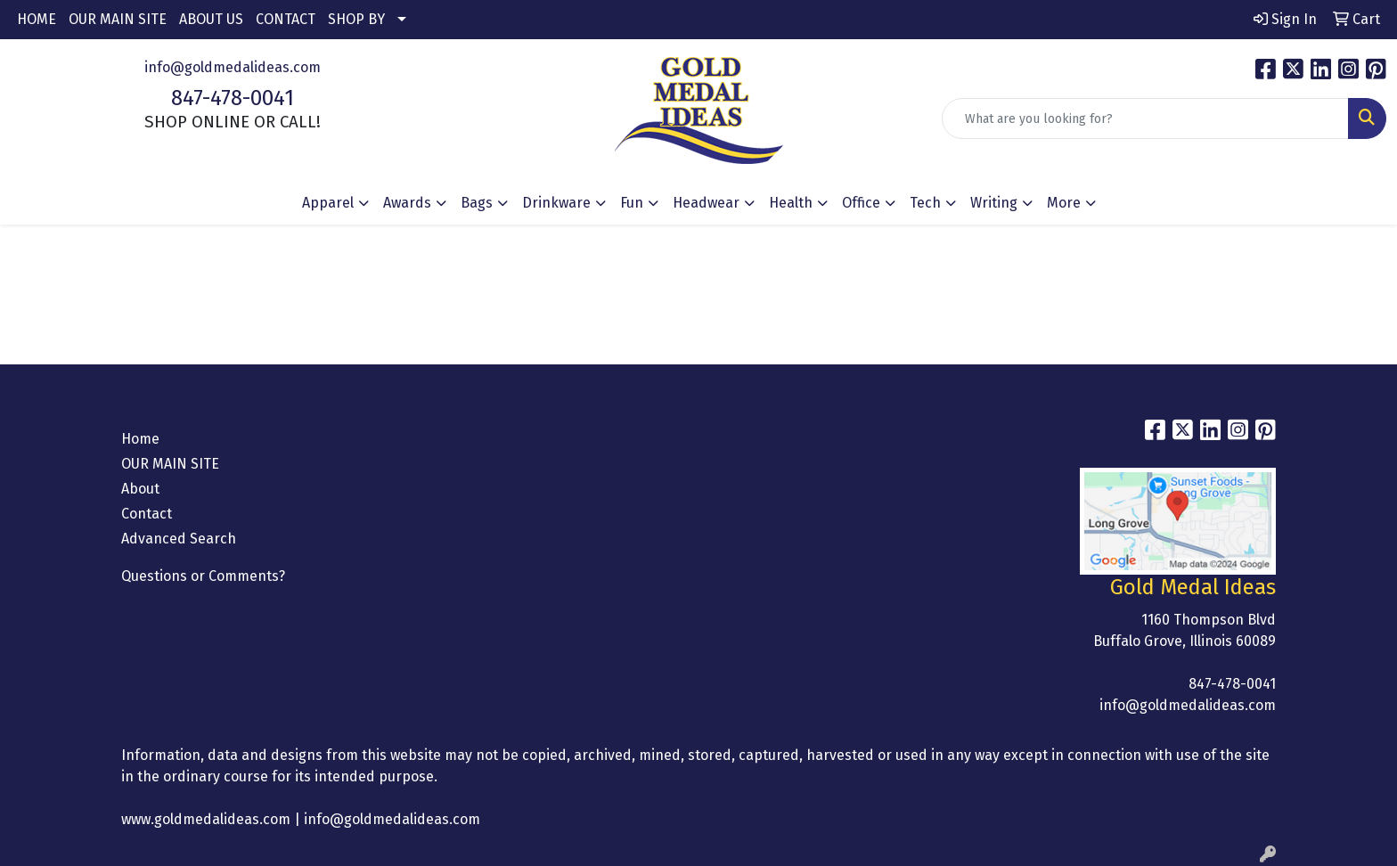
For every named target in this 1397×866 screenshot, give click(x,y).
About (140, 488)
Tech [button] (925, 202)
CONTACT (285, 19)
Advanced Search (178, 538)
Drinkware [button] (556, 202)
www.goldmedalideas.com (205, 819)
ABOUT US (211, 19)
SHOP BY (356, 19)
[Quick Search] (1145, 118)
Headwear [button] (706, 202)
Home (140, 438)
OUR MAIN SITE (118, 19)
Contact (146, 513)
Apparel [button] (328, 202)
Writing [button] (993, 202)
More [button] (1064, 202)
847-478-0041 (232, 98)
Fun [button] (631, 202)
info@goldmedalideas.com (232, 67)
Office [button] (861, 202)
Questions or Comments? (203, 576)
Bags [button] (477, 202)
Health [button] (791, 202)
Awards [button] (407, 202)
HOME (36, 19)
